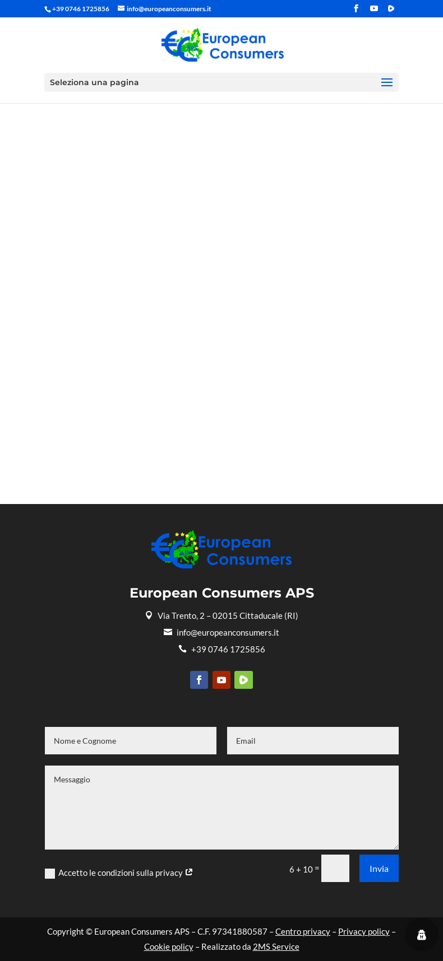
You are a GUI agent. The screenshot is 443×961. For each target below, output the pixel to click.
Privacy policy (364, 931)
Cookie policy (168, 946)
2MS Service (276, 946)
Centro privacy (302, 931)
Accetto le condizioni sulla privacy (119, 873)
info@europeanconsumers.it (221, 632)
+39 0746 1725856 (221, 649)
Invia (379, 868)
